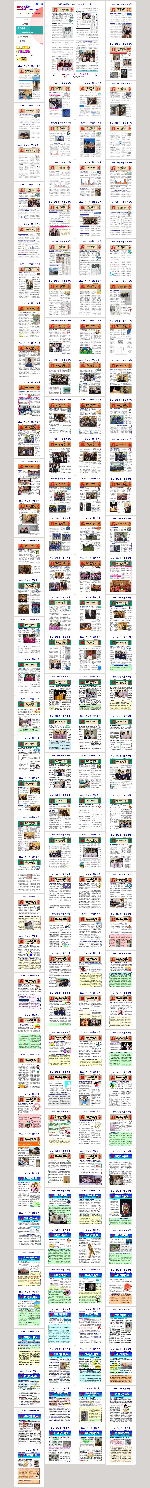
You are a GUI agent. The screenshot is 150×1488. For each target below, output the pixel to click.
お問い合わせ (23, 37)
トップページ (23, 20)
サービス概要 (23, 24)
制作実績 (21, 28)
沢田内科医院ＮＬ (26, 32)
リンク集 (21, 41)
